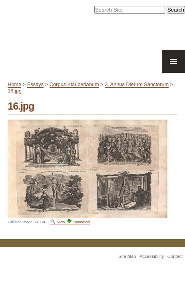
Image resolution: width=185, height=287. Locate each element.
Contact (175, 267)
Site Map (127, 267)
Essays (35, 95)
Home (14, 95)
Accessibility (151, 267)
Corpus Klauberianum (74, 95)
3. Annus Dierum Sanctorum (137, 95)
